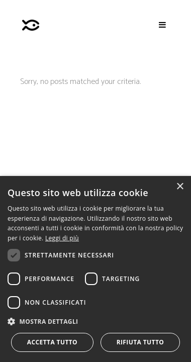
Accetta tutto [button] (52, 342)
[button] (95, 321)
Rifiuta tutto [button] (140, 342)
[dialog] (95, 269)
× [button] (179, 187)
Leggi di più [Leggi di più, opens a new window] (62, 238)
